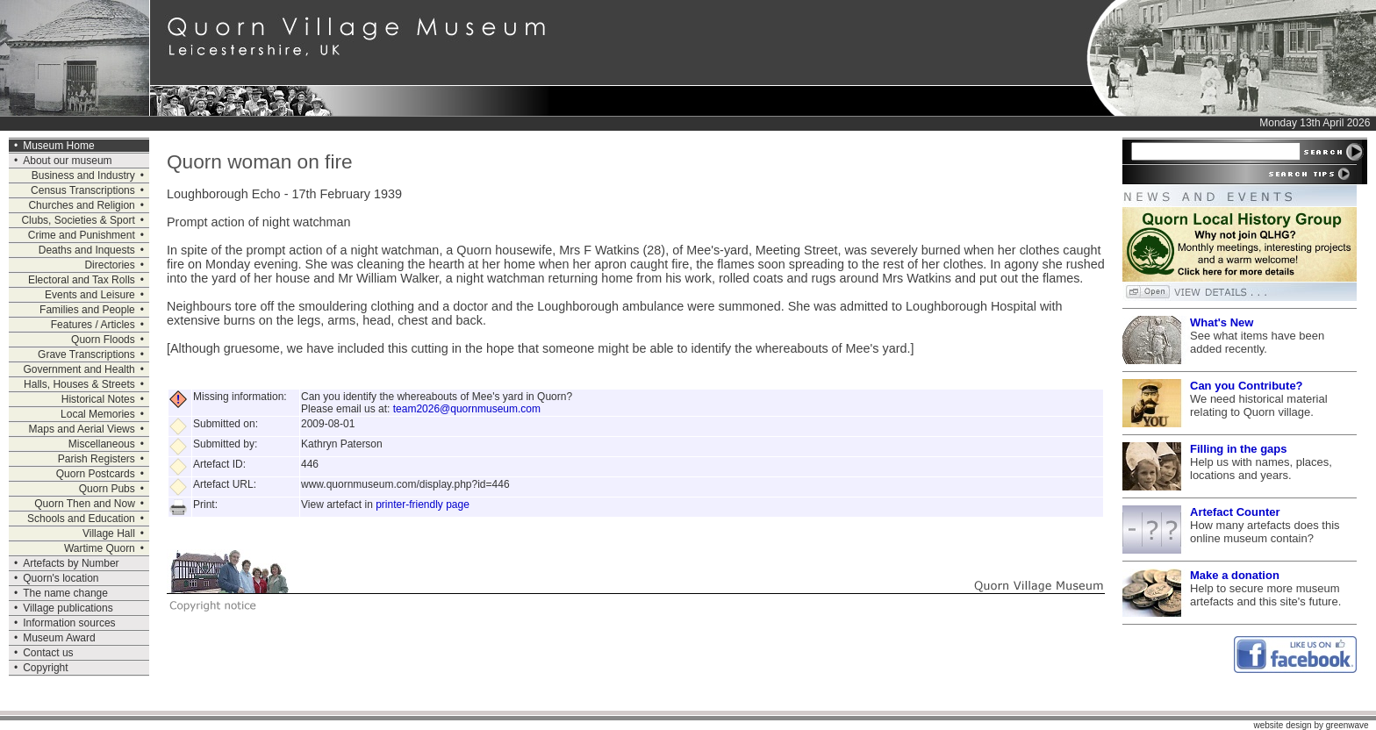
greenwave (1347, 725)
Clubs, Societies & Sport (77, 220)
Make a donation (1234, 575)
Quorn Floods (103, 339)
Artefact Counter (1235, 512)
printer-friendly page (422, 504)
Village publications (68, 608)
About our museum (67, 160)
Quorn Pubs (107, 489)
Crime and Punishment (81, 235)
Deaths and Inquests (87, 250)
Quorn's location (60, 578)
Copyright (45, 668)
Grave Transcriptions (86, 354)
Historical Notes (98, 399)
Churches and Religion (81, 205)
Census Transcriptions (83, 190)
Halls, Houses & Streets (79, 384)
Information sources (69, 623)
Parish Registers (96, 459)
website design (1282, 725)
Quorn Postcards (95, 474)
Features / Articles (93, 324)
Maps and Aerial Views (82, 429)
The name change (65, 593)
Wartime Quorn (99, 548)
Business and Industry (83, 175)
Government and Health (78, 369)
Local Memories (98, 414)
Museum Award (59, 638)
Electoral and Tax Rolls (81, 280)
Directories (109, 265)
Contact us (48, 653)
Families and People (87, 310)
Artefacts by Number (70, 563)
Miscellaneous (101, 444)
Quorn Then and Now (84, 503)
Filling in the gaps (1238, 448)
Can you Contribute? (1246, 385)
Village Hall (108, 533)
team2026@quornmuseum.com (467, 409)
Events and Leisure (90, 295)
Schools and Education (81, 518)
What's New (1221, 322)
